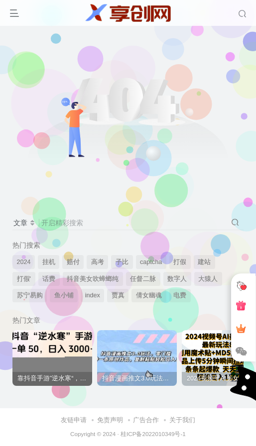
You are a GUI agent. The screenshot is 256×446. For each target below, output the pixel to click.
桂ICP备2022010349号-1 (153, 434)
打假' (24, 278)
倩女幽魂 (149, 295)
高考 (97, 262)
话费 (48, 278)
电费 (179, 295)
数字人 (177, 278)
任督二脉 (143, 278)
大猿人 (208, 278)
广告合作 (146, 420)
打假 (179, 262)
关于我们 (182, 420)
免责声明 (110, 420)
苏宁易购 (30, 295)
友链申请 (74, 420)
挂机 (48, 262)
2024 (24, 262)
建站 (204, 262)
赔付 (73, 262)
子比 (122, 262)
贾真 (118, 295)
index (92, 295)
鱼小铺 (64, 295)
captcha (151, 262)
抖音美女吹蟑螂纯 (93, 278)
